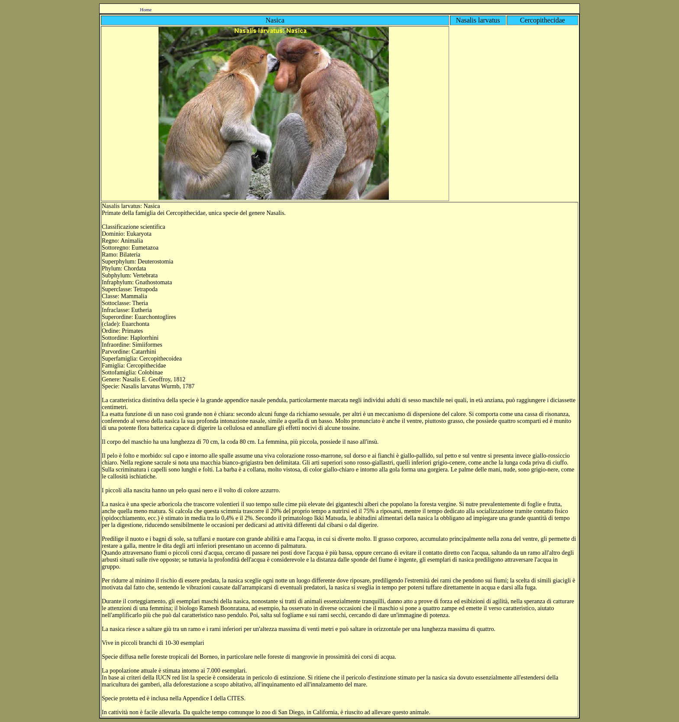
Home (146, 9)
